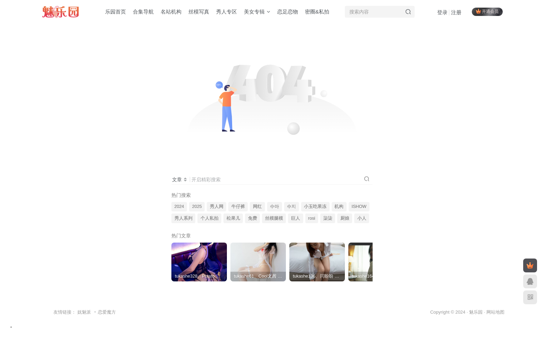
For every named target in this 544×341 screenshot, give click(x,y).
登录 (442, 12)
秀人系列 (184, 218)
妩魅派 (84, 312)
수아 (274, 206)
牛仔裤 (238, 206)
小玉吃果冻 (315, 206)
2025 (197, 206)
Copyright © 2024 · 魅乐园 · (458, 312)
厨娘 (344, 218)
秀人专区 (226, 12)
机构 (338, 206)
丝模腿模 (274, 218)
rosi (311, 218)
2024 (179, 206)
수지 (291, 206)
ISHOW (358, 206)
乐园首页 (115, 12)
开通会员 (487, 11)
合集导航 (143, 12)
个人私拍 (210, 218)
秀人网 (216, 206)
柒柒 (327, 218)
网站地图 (495, 312)
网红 (257, 206)
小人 (361, 218)
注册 (456, 12)
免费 (252, 218)
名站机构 (171, 12)
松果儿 (233, 218)
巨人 (295, 218)
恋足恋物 (287, 12)
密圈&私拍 (317, 12)
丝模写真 (198, 12)
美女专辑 (257, 12)
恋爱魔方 (107, 312)
